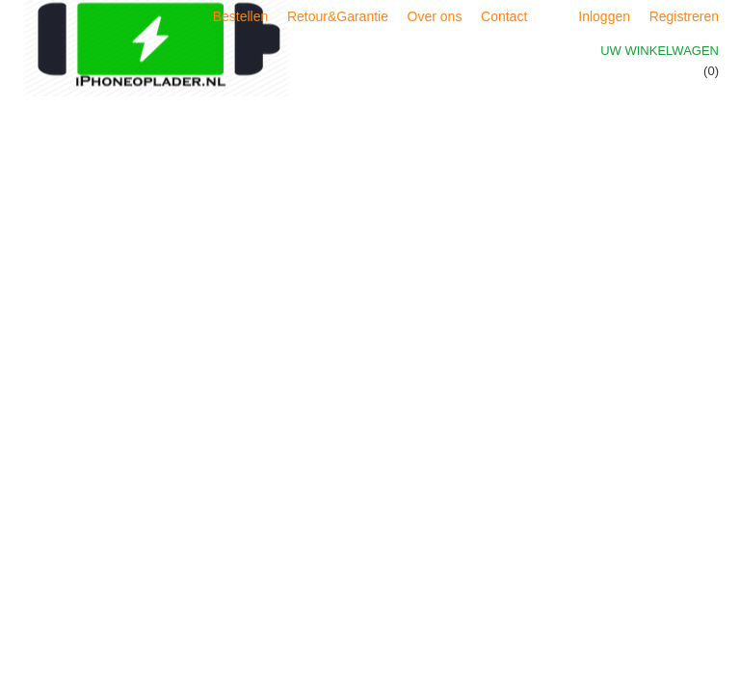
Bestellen (241, 16)
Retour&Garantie (337, 16)
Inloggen (604, 16)
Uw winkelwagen (659, 50)
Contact (504, 16)
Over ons (435, 16)
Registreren (684, 16)
